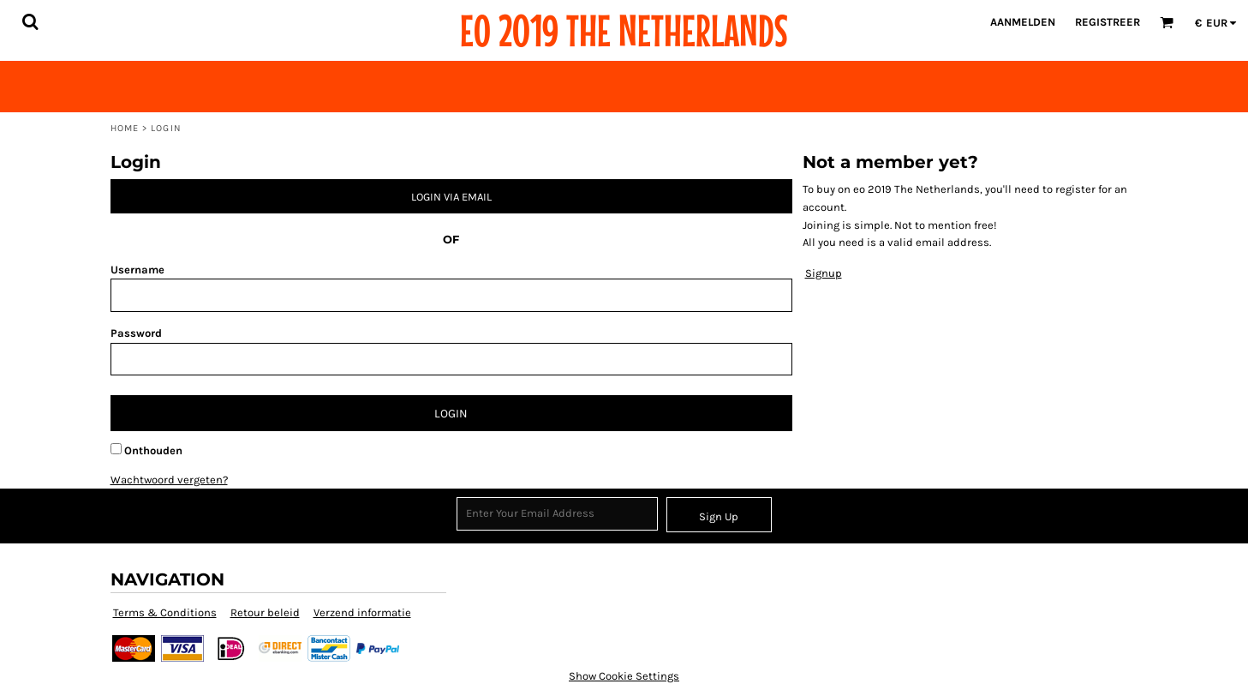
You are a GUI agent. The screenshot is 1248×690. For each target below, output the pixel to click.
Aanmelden (1022, 21)
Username (137, 269)
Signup (823, 273)
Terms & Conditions (165, 612)
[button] (30, 21)
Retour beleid (265, 612)
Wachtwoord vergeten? (169, 479)
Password (136, 333)
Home (124, 128)
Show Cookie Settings (624, 675)
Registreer (1107, 21)
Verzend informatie (362, 612)
